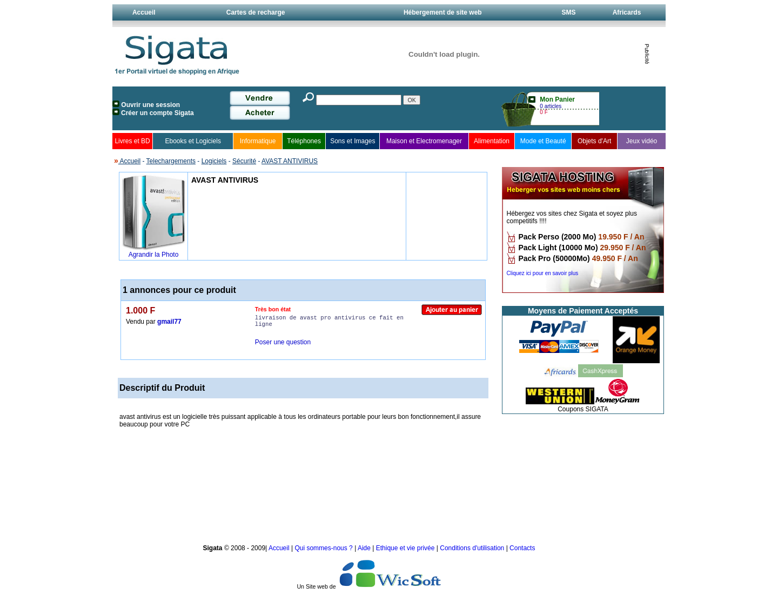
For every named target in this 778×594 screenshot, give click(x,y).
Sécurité (244, 161)
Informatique (258, 141)
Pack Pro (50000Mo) (554, 258)
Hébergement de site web (443, 12)
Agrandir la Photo (154, 254)
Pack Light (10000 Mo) (558, 247)
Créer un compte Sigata (157, 113)
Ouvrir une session (150, 105)
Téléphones (304, 141)
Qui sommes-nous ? (324, 548)
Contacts (522, 548)
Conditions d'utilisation (472, 548)
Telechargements (171, 161)
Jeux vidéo (641, 141)
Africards (627, 12)
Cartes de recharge (255, 12)
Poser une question (283, 342)
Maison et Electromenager (424, 141)
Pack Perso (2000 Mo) (557, 236)
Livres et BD (132, 141)
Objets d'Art (594, 141)
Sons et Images (352, 141)
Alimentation (491, 141)
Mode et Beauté (543, 141)
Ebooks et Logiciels (192, 141)
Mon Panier (557, 99)
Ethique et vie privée (405, 548)
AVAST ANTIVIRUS (289, 161)
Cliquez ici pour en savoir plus (543, 273)
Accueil (144, 12)
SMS (568, 12)
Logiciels (214, 161)
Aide (365, 548)
